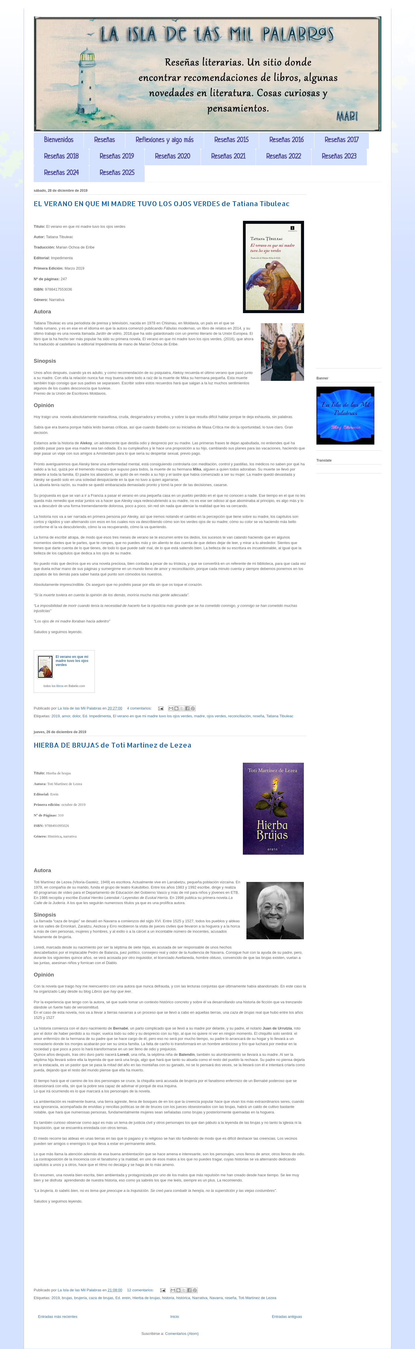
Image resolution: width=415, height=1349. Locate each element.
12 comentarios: (141, 1290)
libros (60, 686)
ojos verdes (216, 716)
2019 (55, 716)
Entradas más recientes (58, 1316)
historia (168, 1298)
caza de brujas (101, 1298)
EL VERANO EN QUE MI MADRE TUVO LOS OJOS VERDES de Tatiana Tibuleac (162, 203)
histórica (183, 1298)
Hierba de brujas (146, 1298)
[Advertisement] (348, 277)
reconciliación (239, 716)
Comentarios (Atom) (182, 1333)
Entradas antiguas (287, 1316)
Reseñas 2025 (117, 173)
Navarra (216, 1298)
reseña (258, 716)
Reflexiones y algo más (164, 140)
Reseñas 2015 (231, 140)
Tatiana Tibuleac (279, 716)
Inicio (174, 1316)
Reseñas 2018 (61, 157)
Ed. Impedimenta (96, 716)
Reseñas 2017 (342, 140)
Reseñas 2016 (286, 140)
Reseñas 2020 (172, 157)
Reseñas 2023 (339, 157)
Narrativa (199, 1298)
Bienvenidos (58, 140)
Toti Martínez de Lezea (257, 1298)
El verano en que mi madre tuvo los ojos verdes (72, 661)
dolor (76, 716)
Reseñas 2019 (117, 157)
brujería (80, 1298)
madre (199, 716)
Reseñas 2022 (283, 157)
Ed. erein (122, 1298)
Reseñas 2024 (61, 173)
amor (66, 716)
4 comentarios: (140, 708)
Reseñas (104, 140)
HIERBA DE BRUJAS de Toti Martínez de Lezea (112, 744)
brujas (67, 1298)
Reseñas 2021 (228, 157)
